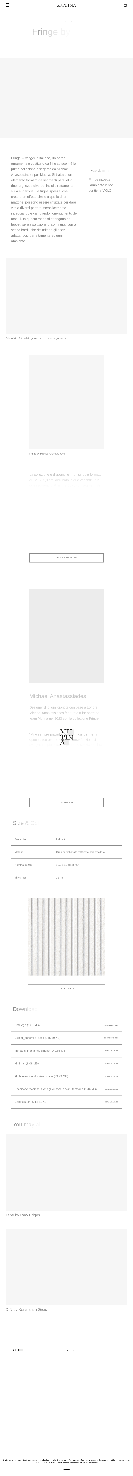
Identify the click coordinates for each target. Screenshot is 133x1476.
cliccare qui (42, 1463)
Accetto (66, 1470)
